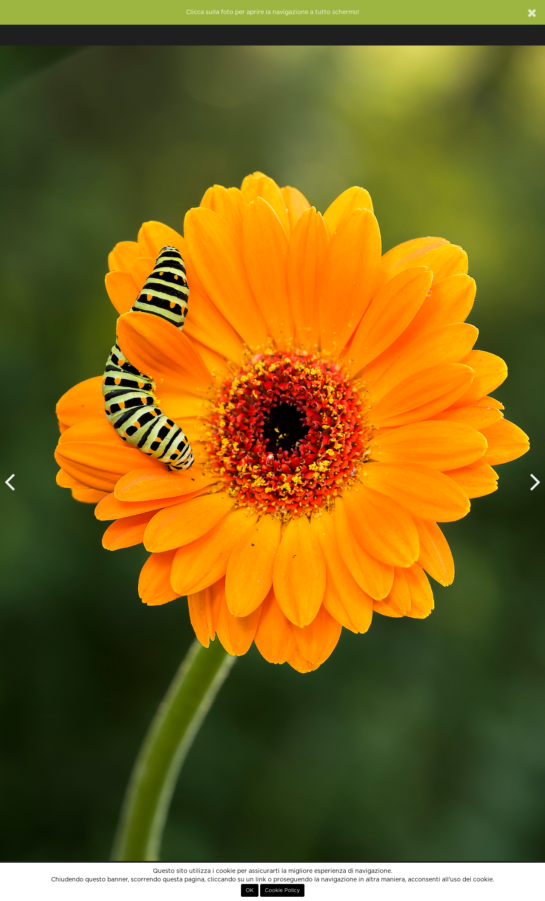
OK (250, 890)
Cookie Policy (282, 890)
